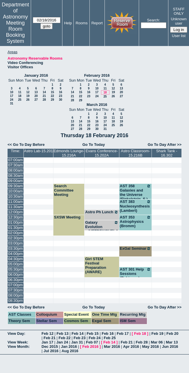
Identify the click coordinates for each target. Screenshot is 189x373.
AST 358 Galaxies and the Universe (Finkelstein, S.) (135, 192)
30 (60, 99)
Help (68, 23)
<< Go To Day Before (26, 144)
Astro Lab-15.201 (38, 151)
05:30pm (15, 269)
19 (27, 96)
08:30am (15, 175)
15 (52, 92)
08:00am (15, 170)
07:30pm (15, 290)
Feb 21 (49, 338)
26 (27, 99)
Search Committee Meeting (63, 190)
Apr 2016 (131, 346)
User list (179, 36)
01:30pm (15, 227)
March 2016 (97, 104)
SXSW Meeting (67, 217)
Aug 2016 (70, 351)
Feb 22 (65, 338)
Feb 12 (47, 333)
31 (11, 103)
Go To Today (93, 144)
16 (60, 92)
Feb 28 (142, 342)
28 (44, 99)
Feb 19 (157, 333)
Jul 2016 (51, 351)
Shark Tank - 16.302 (166, 153)
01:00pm (15, 222)
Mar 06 (157, 342)
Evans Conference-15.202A (102, 153)
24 (11, 99)
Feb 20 (172, 333)
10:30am (15, 196)
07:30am (15, 165)
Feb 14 (78, 333)
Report (97, 23)
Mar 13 (172, 342)
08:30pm (15, 300)
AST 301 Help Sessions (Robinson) (135, 273)
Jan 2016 (69, 346)
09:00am (15, 181)
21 (44, 96)
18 (19, 96)
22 (52, 96)
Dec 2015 (50, 346)
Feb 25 (110, 338)
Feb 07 (92, 342)
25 (19, 99)
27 (36, 99)
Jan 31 (77, 342)
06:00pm (15, 274)
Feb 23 (80, 338)
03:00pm (15, 243)
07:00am (15, 160)
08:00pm (15, 295)
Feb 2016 (90, 346)
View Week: (18, 342)
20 (36, 96)
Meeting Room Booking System (15, 32)
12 (27, 92)
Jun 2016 (170, 346)
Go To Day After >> (164, 144)
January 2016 (36, 75)
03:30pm (15, 248)
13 (36, 92)
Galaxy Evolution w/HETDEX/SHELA (101, 226)
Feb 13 (63, 333)
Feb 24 (94, 338)
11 (19, 92)
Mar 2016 (112, 346)
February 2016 (97, 75)
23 (60, 96)
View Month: (19, 346)
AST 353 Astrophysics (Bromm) (135, 221)
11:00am (15, 201)
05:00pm (15, 264)
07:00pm (15, 285)
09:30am (15, 186)
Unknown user (178, 21)
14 (44, 92)
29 (52, 99)
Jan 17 (47, 342)
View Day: (16, 333)
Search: (153, 20)
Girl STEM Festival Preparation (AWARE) (95, 265)
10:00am (15, 191)
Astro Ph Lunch (101, 212)
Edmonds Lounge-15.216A (68, 153)
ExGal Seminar (135, 248)
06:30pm (15, 280)
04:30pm (15, 259)
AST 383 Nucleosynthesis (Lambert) (135, 206)
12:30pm (15, 217)
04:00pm (15, 253)
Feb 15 (92, 333)
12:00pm (15, 212)
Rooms (81, 23)
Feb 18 (140, 333)
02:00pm (15, 233)
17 (11, 96)
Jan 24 (62, 342)
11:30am (15, 207)
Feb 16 (108, 333)
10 (11, 92)
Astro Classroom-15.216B (135, 153)
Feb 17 (123, 333)
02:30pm (15, 238)
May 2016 (150, 346)
